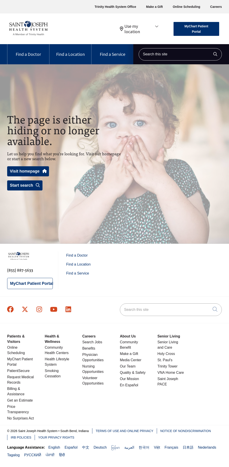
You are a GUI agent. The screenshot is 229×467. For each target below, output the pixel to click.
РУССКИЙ (32, 455)
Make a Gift (154, 7)
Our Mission (129, 379)
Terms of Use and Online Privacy (124, 431)
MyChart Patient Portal (196, 28)
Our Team (128, 366)
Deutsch (100, 447)
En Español (129, 385)
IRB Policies (21, 437)
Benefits (88, 348)
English (54, 447)
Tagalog (13, 455)
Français (171, 447)
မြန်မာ (115, 447)
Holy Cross (166, 354)
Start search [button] (25, 185)
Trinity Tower (167, 366)
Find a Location (70, 50)
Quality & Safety (133, 372)
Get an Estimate (20, 400)
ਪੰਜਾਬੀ (50, 455)
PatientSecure (18, 371)
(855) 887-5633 (20, 270)
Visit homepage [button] (28, 171)
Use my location (130, 29)
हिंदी (62, 455)
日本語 (188, 447)
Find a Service (112, 50)
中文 (85, 447)
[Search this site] (180, 54)
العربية (129, 447)
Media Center (130, 360)
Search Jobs (92, 342)
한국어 (144, 447)
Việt (157, 447)
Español (71, 447)
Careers (216, 7)
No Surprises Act (20, 418)
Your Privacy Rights (56, 437)
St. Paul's (164, 360)
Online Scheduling (186, 7)
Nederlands (207, 447)
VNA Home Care (170, 372)
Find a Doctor (28, 50)
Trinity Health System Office (115, 7)
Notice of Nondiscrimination (185, 431)
